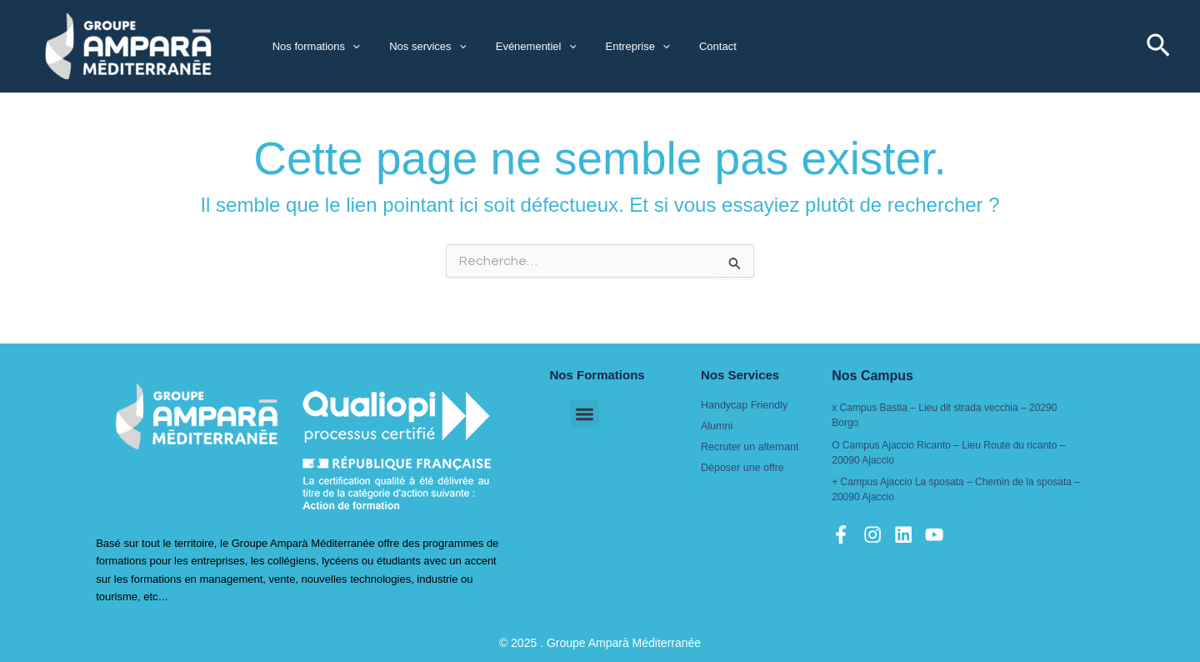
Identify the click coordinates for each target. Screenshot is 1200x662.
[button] (348, 46)
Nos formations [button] (312, 46)
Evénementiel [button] (516, 46)
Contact (683, 46)
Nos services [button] (416, 46)
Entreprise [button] (610, 46)
